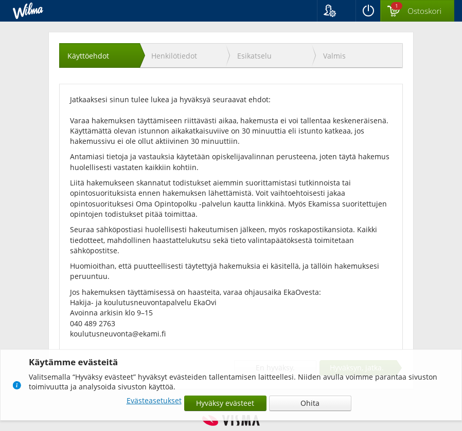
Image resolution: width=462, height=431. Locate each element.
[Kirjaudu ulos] (368, 11)
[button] (336, 11)
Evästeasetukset (154, 400)
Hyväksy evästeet (225, 403)
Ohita (309, 403)
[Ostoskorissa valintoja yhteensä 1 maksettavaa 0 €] (417, 11)
